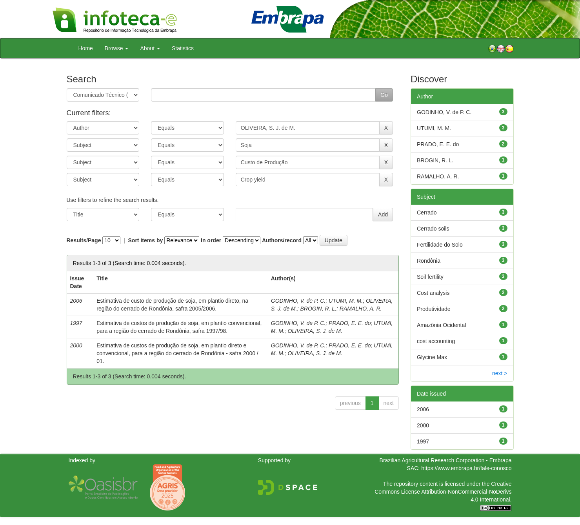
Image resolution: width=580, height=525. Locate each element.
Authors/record (282, 240)
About (150, 48)
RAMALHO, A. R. (361, 308)
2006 (423, 409)
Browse (117, 48)
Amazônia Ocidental (441, 325)
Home (85, 48)
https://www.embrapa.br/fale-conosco (466, 468)
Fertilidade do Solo (440, 245)
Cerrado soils (433, 228)
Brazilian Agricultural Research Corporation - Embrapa (446, 460)
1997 (423, 441)
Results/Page (84, 240)
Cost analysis (433, 293)
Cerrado (427, 212)
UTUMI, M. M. (346, 301)
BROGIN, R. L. (318, 308)
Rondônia (428, 261)
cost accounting (436, 341)
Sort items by (145, 240)
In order (211, 240)
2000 (423, 425)
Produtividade (434, 309)
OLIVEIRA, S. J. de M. (315, 331)
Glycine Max (432, 357)
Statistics (183, 48)
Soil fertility (430, 277)
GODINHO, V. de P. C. (298, 301)
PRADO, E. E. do (350, 323)
